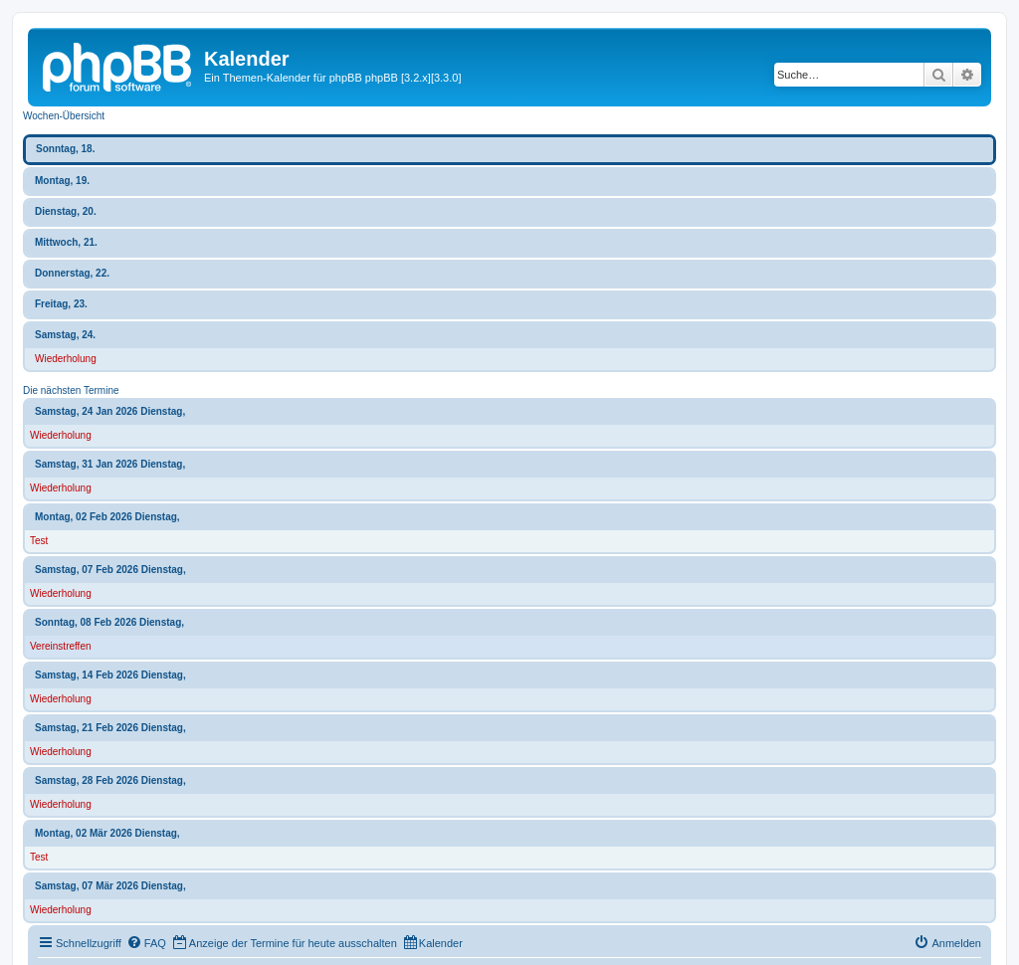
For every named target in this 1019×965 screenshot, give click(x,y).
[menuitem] (146, 943)
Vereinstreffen (61, 646)
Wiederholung (66, 358)
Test (39, 540)
